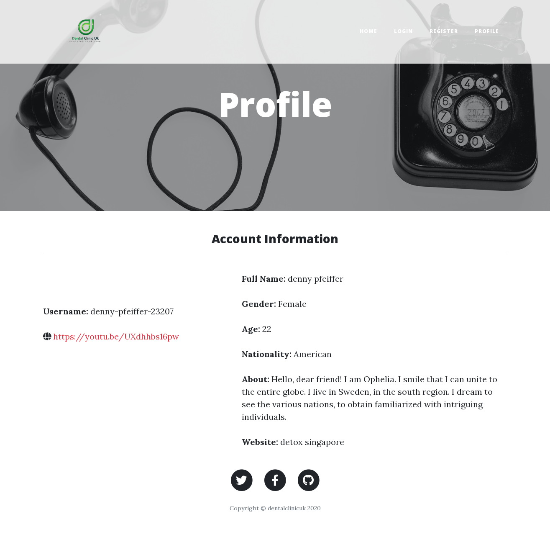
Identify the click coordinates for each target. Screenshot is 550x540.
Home (368, 31)
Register (444, 31)
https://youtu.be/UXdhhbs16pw (116, 336)
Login (403, 31)
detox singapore (312, 442)
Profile (487, 31)
